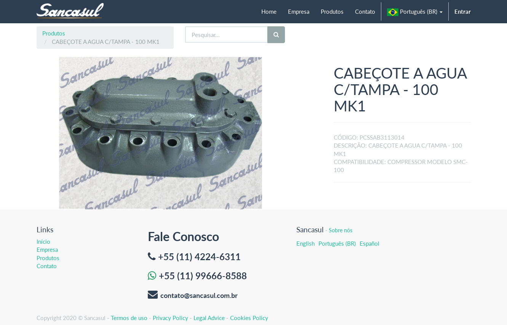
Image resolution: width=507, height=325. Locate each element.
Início (43, 241)
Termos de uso (129, 317)
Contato (47, 265)
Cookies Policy (249, 317)
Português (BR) (337, 243)
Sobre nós (340, 230)
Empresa (47, 249)
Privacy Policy (170, 317)
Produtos (53, 33)
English (305, 243)
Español (369, 243)
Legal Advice (209, 317)
